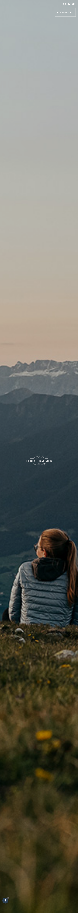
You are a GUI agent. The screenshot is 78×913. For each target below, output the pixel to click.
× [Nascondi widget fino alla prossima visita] (7, 898)
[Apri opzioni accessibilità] (5, 901)
